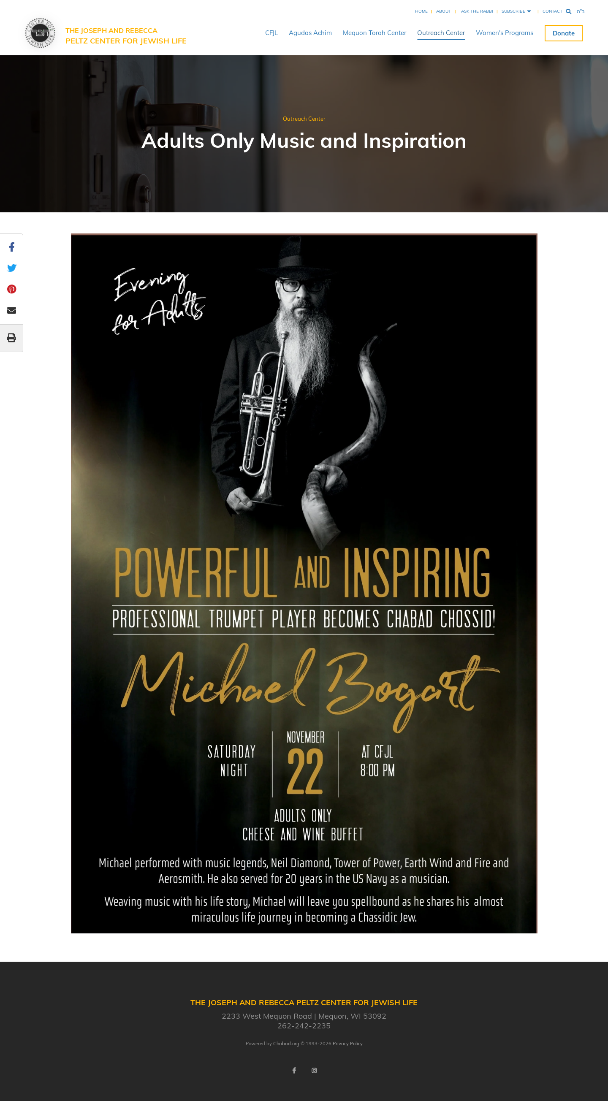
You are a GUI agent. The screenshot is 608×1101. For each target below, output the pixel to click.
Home (421, 11)
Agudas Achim (310, 33)
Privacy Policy (348, 1044)
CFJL (271, 33)
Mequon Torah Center (374, 33)
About (443, 11)
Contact (552, 11)
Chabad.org (286, 1044)
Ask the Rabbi (477, 11)
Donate (564, 33)
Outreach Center (441, 33)
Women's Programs (504, 33)
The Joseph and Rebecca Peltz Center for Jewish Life (126, 36)
